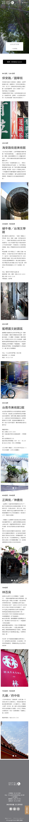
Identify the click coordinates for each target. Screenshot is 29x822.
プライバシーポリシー (18, 818)
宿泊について (8, 818)
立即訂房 (27, 810)
